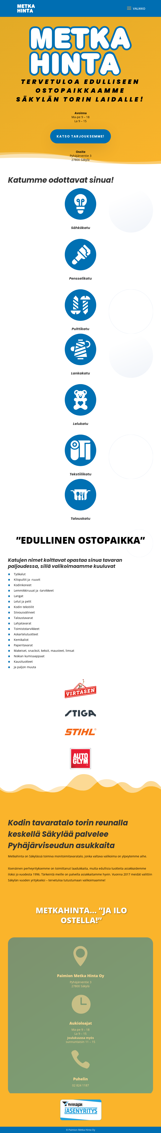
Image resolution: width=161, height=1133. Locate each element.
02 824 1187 (80, 1087)
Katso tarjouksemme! (80, 137)
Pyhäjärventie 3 (80, 983)
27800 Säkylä (80, 988)
